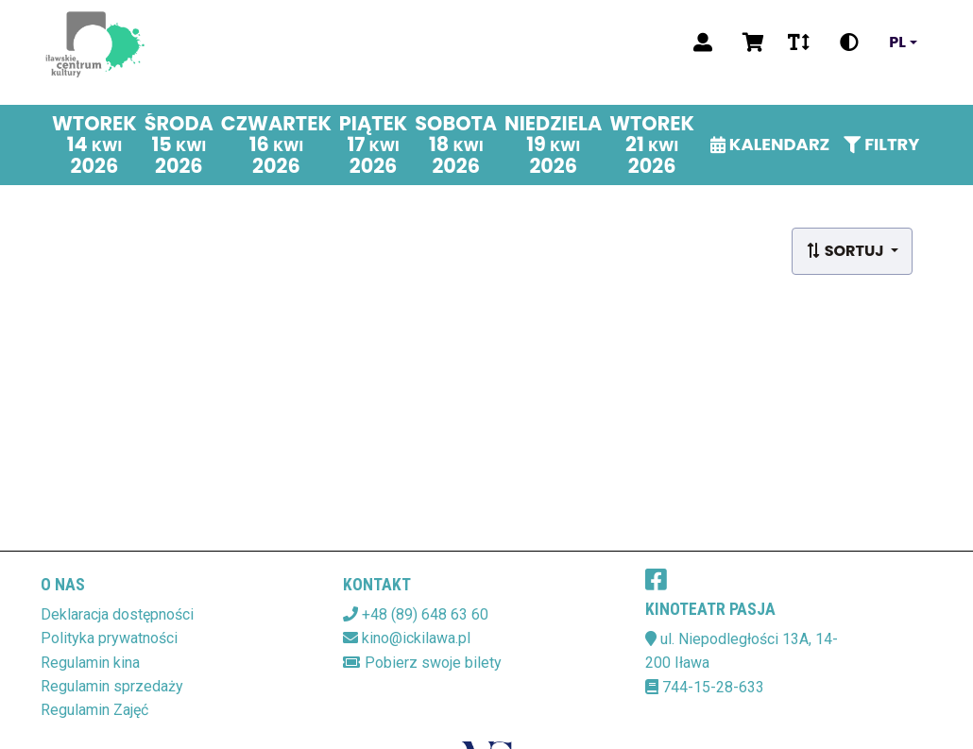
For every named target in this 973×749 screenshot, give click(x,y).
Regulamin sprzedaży (112, 686)
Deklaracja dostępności (117, 614)
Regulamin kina (90, 663)
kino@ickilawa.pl (416, 638)
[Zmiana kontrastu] (849, 42)
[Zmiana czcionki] (799, 42)
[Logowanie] (702, 42)
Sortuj (846, 251)
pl (897, 42)
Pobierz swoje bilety (433, 663)
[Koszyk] (750, 42)
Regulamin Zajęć (94, 710)
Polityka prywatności (109, 638)
